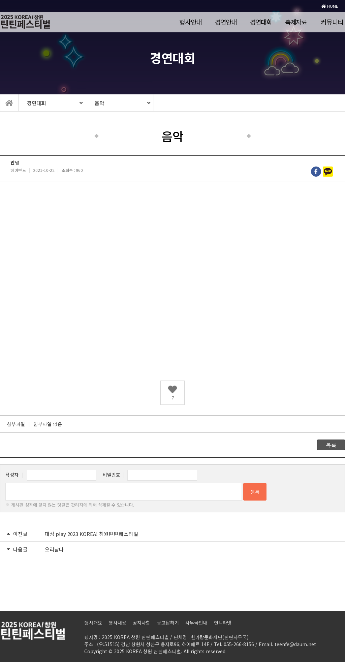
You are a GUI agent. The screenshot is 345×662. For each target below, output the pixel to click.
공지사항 (141, 622)
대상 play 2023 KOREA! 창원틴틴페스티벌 (91, 533)
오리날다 (54, 549)
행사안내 (190, 21)
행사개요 (93, 622)
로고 (71, 22)
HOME (329, 6)
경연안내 (226, 21)
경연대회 (261, 21)
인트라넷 (222, 622)
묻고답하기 (168, 622)
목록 (331, 445)
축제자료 (296, 21)
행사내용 (117, 622)
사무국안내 (196, 622)
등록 (254, 491)
